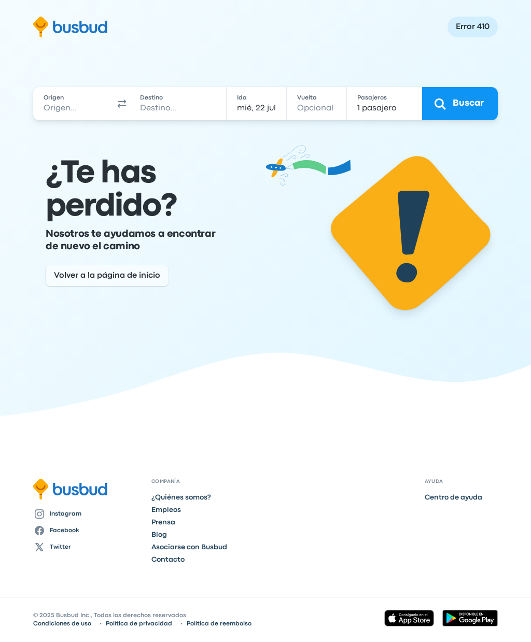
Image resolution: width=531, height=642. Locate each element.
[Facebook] (88, 530)
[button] (122, 104)
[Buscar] (460, 103)
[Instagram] (88, 514)
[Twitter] (88, 547)
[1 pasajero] (384, 103)
